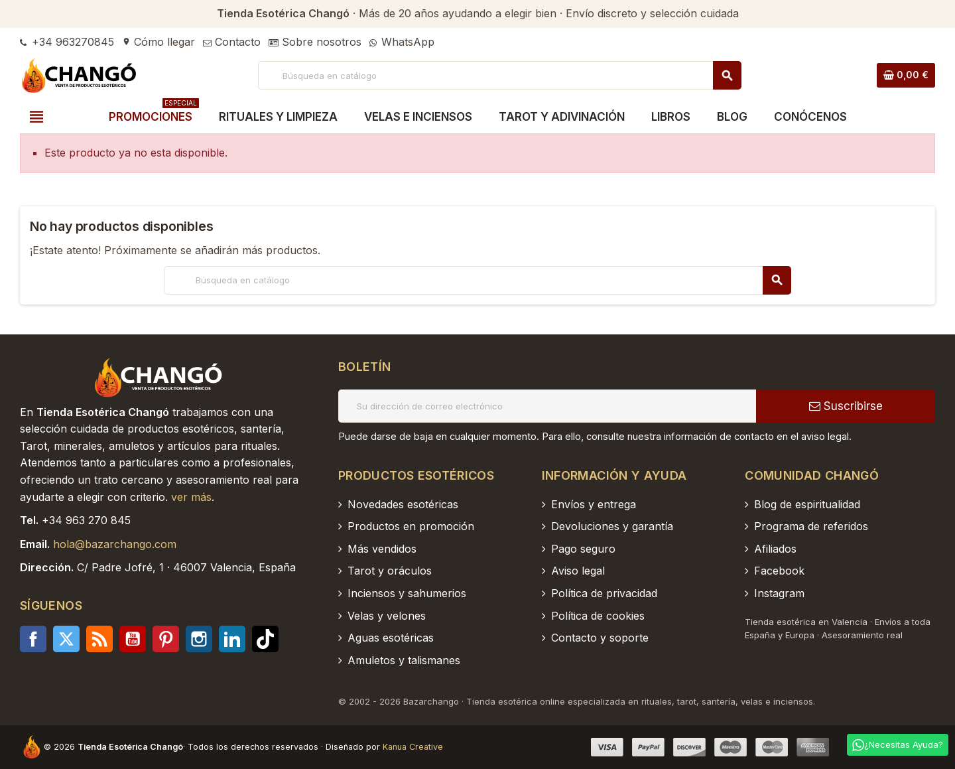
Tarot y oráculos (390, 570)
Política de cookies (598, 615)
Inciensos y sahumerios (407, 593)
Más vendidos (382, 548)
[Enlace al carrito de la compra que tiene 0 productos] (906, 75)
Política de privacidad (604, 593)
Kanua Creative (413, 747)
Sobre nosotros (315, 41)
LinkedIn (232, 639)
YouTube (132, 639)
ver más (191, 497)
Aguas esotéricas (391, 637)
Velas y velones (387, 615)
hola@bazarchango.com (114, 544)
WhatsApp (401, 41)
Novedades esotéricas (403, 504)
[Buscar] (499, 75)
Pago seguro (583, 548)
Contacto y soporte (600, 637)
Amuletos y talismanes (404, 660)
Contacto (232, 41)
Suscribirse (846, 406)
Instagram (199, 639)
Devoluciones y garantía (612, 526)
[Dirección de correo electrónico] (547, 406)
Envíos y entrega (593, 504)
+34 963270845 (67, 41)
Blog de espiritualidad (807, 504)
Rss (99, 639)
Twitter (66, 639)
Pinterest (166, 639)
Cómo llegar (158, 41)
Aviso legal (578, 570)
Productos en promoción (411, 526)
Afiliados (775, 548)
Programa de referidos (811, 526)
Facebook (33, 639)
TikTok (265, 639)
